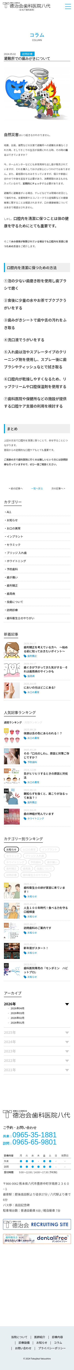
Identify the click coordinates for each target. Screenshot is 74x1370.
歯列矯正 (12, 585)
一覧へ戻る (37, 488)
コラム (58, 1343)
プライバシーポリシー (52, 1348)
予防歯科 (12, 569)
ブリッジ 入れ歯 (17, 553)
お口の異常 (14, 528)
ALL (9, 512)
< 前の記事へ (15, 488)
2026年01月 (17, 1022)
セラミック (14, 545)
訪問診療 (12, 610)
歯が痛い (12, 577)
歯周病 (11, 594)
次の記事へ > (58, 488)
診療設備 (24, 1343)
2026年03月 (17, 1013)
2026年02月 (17, 1018)
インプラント (15, 536)
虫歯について (15, 602)
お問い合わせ (23, 1348)
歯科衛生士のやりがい (20, 618)
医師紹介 (39, 1337)
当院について (19, 1337)
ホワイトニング (16, 561)
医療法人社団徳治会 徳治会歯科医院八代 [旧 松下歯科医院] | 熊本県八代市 (26, 6)
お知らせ (12, 520)
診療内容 (57, 1337)
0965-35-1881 (30, 1135)
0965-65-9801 (30, 1142)
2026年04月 (17, 1008)
